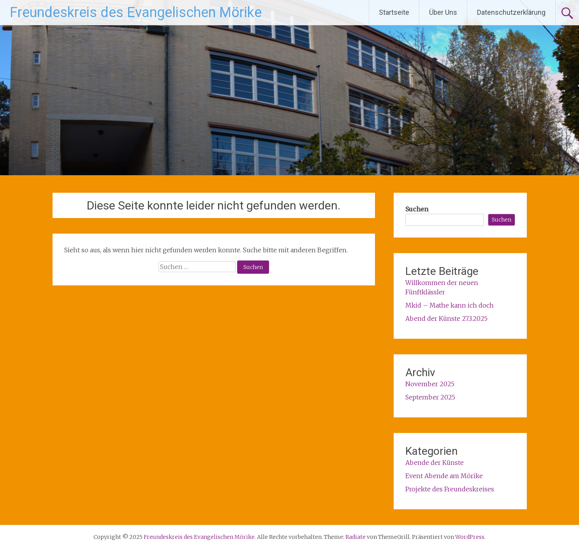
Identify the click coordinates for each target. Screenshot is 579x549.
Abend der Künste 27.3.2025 (446, 318)
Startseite (394, 12)
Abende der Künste (434, 462)
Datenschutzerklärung (511, 12)
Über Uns (443, 12)
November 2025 (429, 384)
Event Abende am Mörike (444, 476)
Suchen (416, 209)
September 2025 (430, 397)
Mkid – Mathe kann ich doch (449, 305)
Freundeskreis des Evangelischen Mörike (136, 12)
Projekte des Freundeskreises (449, 489)
